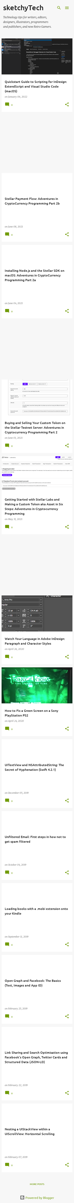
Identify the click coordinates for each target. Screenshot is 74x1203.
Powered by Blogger (37, 1197)
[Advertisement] (37, 142)
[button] (67, 104)
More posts (37, 1184)
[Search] (59, 8)
